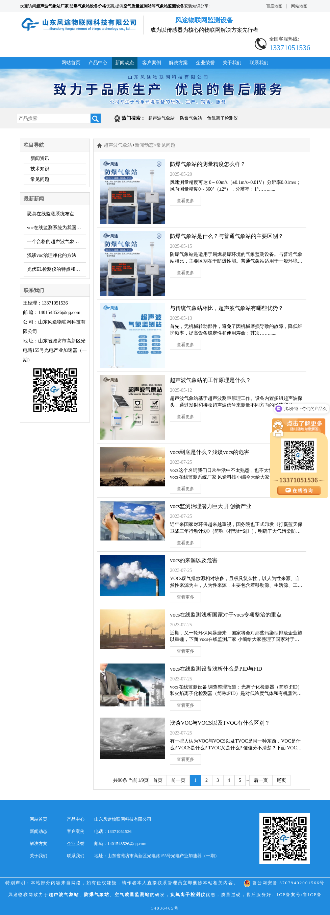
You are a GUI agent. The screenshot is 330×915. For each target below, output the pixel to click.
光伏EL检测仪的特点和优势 (56, 269)
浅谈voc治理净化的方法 (51, 255)
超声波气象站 (161, 118)
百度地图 (274, 6)
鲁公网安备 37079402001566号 (284, 882)
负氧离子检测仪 (222, 118)
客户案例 (151, 62)
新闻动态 (124, 62)
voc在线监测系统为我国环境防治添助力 (56, 227)
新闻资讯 (39, 158)
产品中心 (97, 62)
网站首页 (70, 62)
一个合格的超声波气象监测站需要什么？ (56, 241)
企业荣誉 (205, 62)
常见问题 (39, 179)
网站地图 (299, 6)
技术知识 (39, 168)
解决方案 (178, 62)
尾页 (281, 780)
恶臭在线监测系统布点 (50, 213)
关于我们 (232, 62)
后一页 (261, 780)
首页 (157, 780)
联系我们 (259, 62)
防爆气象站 (191, 118)
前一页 (178, 780)
